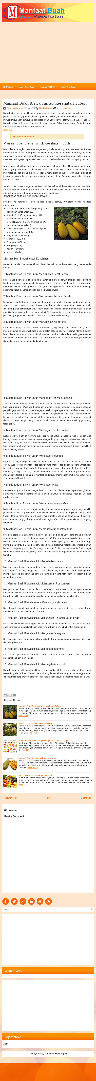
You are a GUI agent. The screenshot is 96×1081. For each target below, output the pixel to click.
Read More (23, 715)
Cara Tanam (48, 86)
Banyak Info (10, 93)
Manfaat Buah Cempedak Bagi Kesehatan (37, 758)
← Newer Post (9, 798)
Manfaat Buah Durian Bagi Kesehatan (35, 723)
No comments (63, 108)
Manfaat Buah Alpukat (23, 136)
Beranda (8, 86)
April (5, 1043)
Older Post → (87, 798)
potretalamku (16, 108)
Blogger (63, 1053)
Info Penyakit (31, 93)
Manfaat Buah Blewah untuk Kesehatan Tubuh (45, 103)
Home (48, 798)
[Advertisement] (48, 47)
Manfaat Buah (26, 86)
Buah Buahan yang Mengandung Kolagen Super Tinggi (43, 741)
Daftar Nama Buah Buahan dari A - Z (35, 775)
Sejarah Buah (68, 86)
